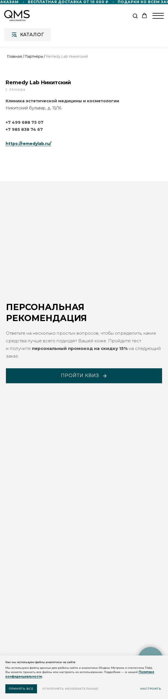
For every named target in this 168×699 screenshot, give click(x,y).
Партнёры (34, 56)
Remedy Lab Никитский (67, 56)
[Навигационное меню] (158, 16)
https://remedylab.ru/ (28, 143)
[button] (135, 15)
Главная (14, 56)
